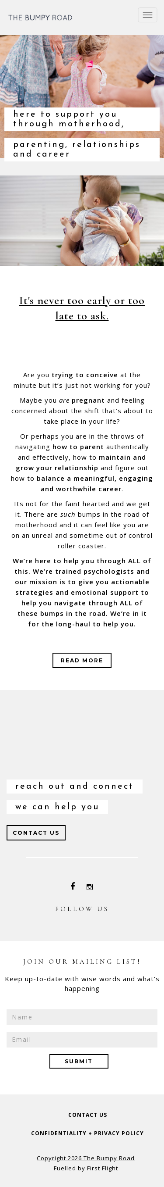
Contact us (36, 832)
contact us (87, 1115)
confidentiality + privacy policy (87, 1133)
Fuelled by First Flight (86, 1168)
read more (82, 660)
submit (79, 1061)
